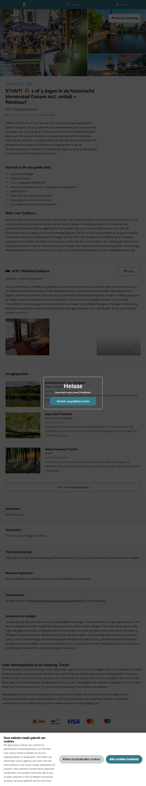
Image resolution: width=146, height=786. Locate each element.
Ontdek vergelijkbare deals (73, 401)
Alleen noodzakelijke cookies (81, 759)
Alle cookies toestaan (124, 759)
